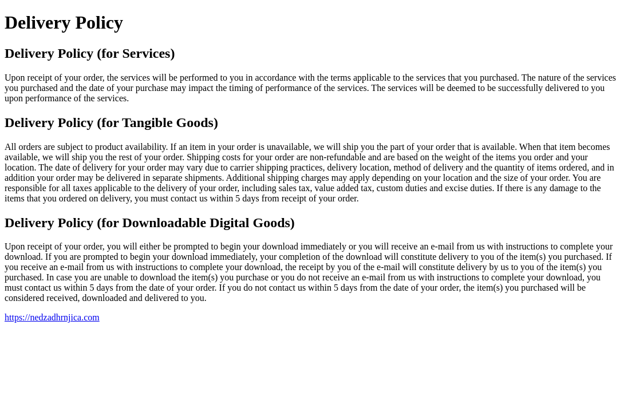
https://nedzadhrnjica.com (52, 317)
